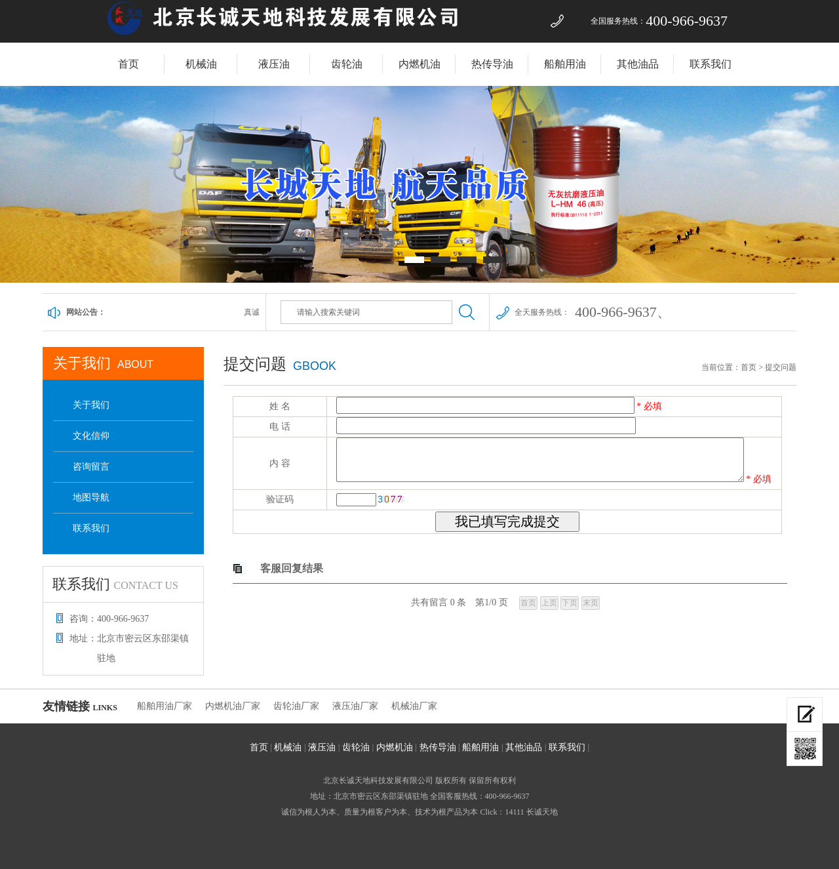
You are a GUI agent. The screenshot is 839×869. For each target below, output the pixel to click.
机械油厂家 (414, 706)
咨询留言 (91, 467)
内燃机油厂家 (232, 706)
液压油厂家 (355, 706)
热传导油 (492, 64)
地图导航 (91, 497)
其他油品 (638, 64)
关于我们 (91, 405)
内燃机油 (419, 64)
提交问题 (780, 367)
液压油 (274, 64)
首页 (128, 64)
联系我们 (711, 64)
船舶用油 (565, 64)
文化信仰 (91, 436)
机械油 (201, 64)
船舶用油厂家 (164, 706)
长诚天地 (542, 812)
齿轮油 (346, 64)
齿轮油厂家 (296, 706)
